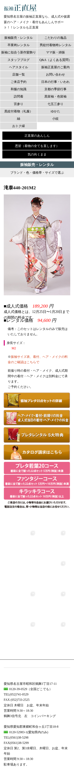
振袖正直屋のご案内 (55, 67)
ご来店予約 (18, 81)
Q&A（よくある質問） (55, 60)
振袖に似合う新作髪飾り (18, 52)
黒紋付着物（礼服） (18, 111)
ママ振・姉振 (55, 52)
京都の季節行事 (55, 89)
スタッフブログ (18, 60)
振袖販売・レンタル (18, 37)
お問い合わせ (55, 74)
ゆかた (55, 111)
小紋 (55, 118)
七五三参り (55, 104)
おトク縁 (18, 126)
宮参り (18, 104)
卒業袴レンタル (18, 45)
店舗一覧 (18, 74)
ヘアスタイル (18, 67)
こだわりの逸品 (55, 37)
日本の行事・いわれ (55, 81)
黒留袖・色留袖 (55, 96)
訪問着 (18, 96)
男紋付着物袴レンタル (55, 45)
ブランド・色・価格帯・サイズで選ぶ (37, 172)
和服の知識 (18, 89)
